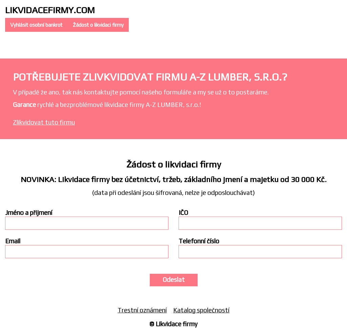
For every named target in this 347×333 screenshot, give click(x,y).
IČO (183, 212)
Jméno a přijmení (28, 212)
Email (12, 241)
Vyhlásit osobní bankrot (36, 25)
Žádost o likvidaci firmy (98, 25)
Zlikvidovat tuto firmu (44, 122)
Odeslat (174, 279)
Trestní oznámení (142, 310)
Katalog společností (201, 310)
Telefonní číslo (199, 241)
